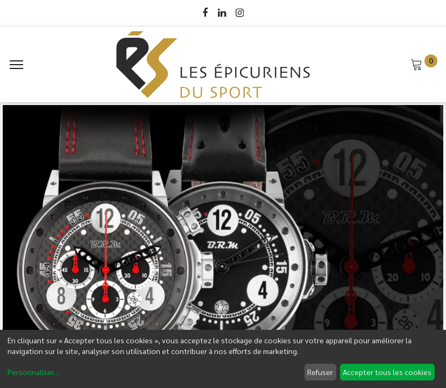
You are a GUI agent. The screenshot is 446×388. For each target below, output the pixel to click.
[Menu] (16, 65)
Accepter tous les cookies (387, 372)
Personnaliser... (33, 372)
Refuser (320, 372)
